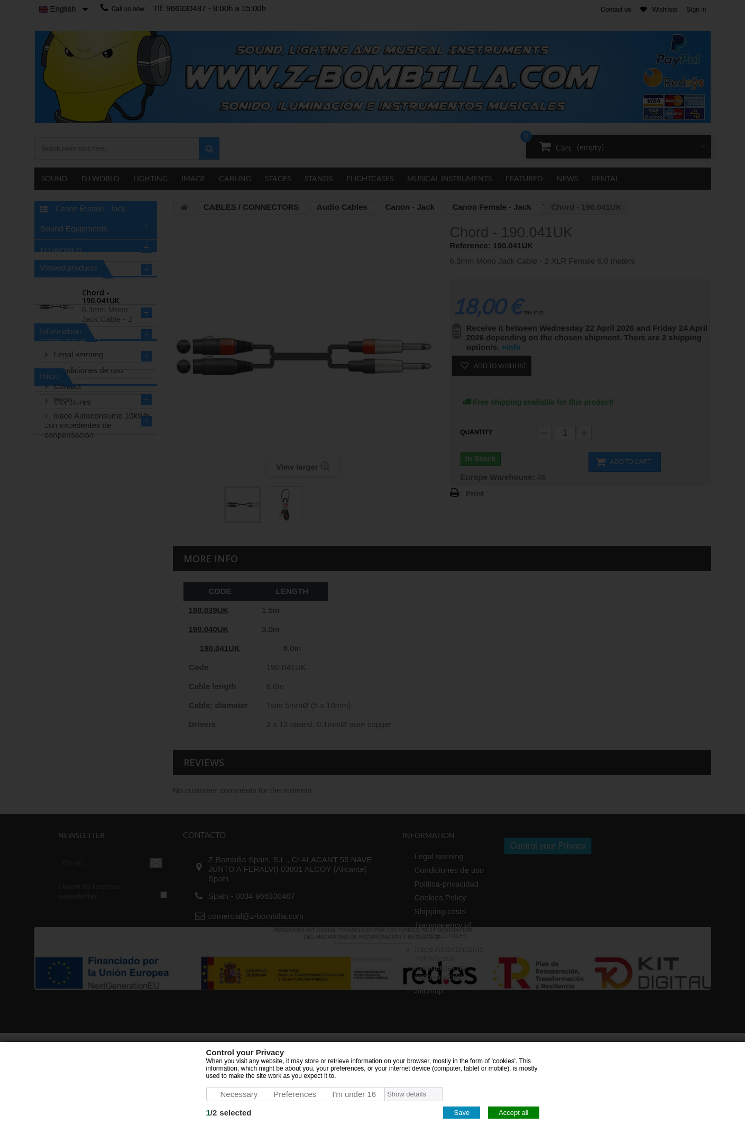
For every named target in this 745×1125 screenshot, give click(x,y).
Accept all (513, 1113)
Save (462, 1113)
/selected (229, 1112)
